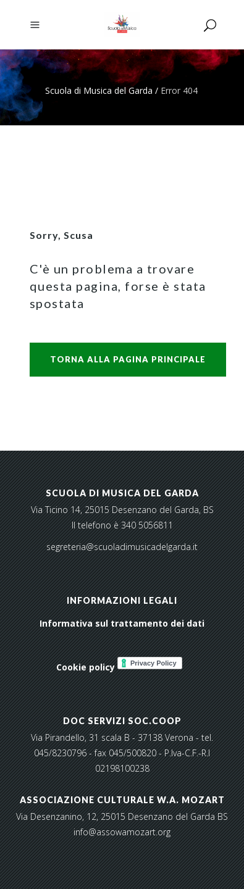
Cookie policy (85, 667)
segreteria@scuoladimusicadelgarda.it (122, 547)
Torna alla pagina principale (128, 359)
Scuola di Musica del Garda (99, 90)
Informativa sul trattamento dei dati (122, 623)
